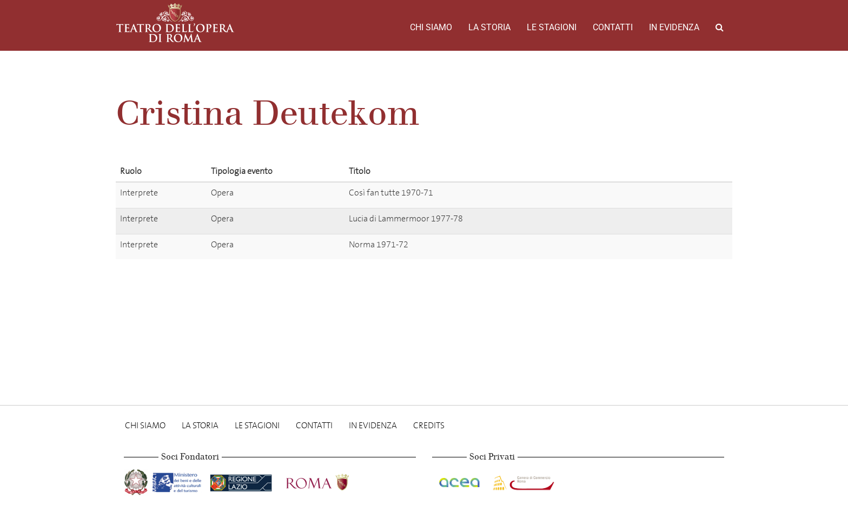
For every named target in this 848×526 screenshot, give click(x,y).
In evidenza (674, 27)
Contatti (613, 27)
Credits (429, 425)
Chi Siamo (431, 27)
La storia (489, 27)
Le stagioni (552, 27)
